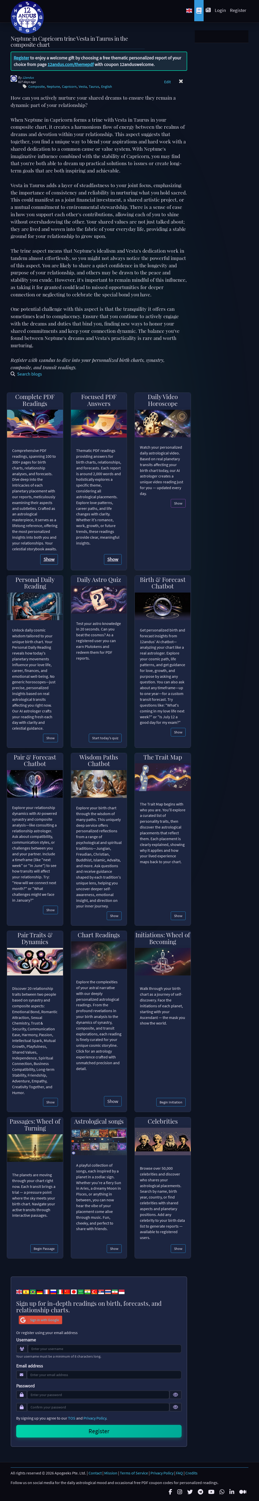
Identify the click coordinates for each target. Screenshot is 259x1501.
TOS (71, 1418)
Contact (95, 1472)
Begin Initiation (171, 1102)
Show (49, 559)
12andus (28, 77)
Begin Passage (44, 1248)
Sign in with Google (39, 1320)
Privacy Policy (94, 1418)
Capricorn (69, 86)
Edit (167, 81)
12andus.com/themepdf (71, 64)
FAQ (179, 1472)
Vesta (83, 86)
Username (26, 1340)
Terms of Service (134, 1472)
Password (25, 1386)
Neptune (53, 86)
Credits (191, 1472)
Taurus (94, 86)
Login (220, 10)
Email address (29, 1366)
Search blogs (26, 374)
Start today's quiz (105, 738)
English (106, 86)
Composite (36, 86)
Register (238, 10)
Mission (110, 1472)
